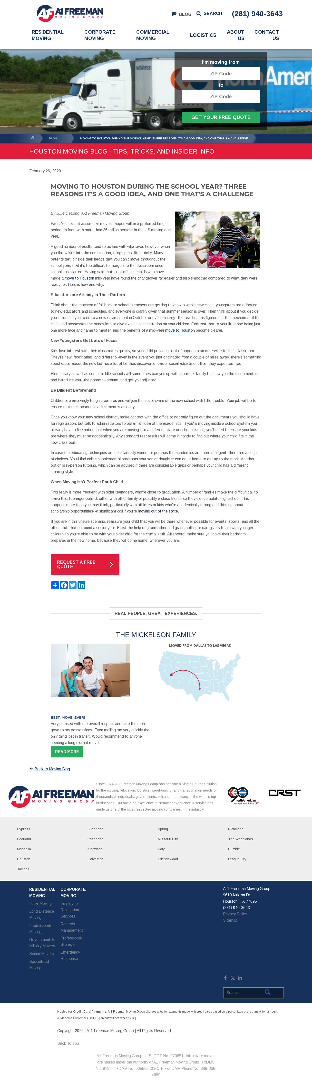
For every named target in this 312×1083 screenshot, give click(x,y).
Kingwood (95, 849)
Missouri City (168, 839)
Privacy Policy (235, 914)
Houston (23, 859)
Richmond (236, 829)
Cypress (23, 829)
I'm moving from (221, 62)
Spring (163, 829)
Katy (161, 849)
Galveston (95, 859)
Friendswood (168, 859)
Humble (234, 849)
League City (237, 859)
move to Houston (79, 278)
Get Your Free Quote (221, 117)
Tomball (23, 869)
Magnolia (24, 849)
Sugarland (95, 829)
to (221, 85)
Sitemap (230, 920)
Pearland (24, 839)
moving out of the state (158, 511)
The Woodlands (240, 839)
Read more (67, 752)
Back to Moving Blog (49, 769)
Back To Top (68, 1043)
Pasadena (95, 839)
